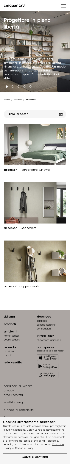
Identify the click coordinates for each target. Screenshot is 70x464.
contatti (8, 355)
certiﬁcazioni (44, 328)
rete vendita (13, 362)
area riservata (13, 395)
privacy (9, 390)
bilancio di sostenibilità (19, 410)
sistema (9, 316)
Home (7, 100)
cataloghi (42, 321)
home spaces (11, 336)
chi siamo (9, 351)
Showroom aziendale (49, 340)
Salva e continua (35, 457)
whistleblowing (13, 402)
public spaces (12, 339)
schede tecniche (46, 325)
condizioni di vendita (18, 386)
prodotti (18, 100)
